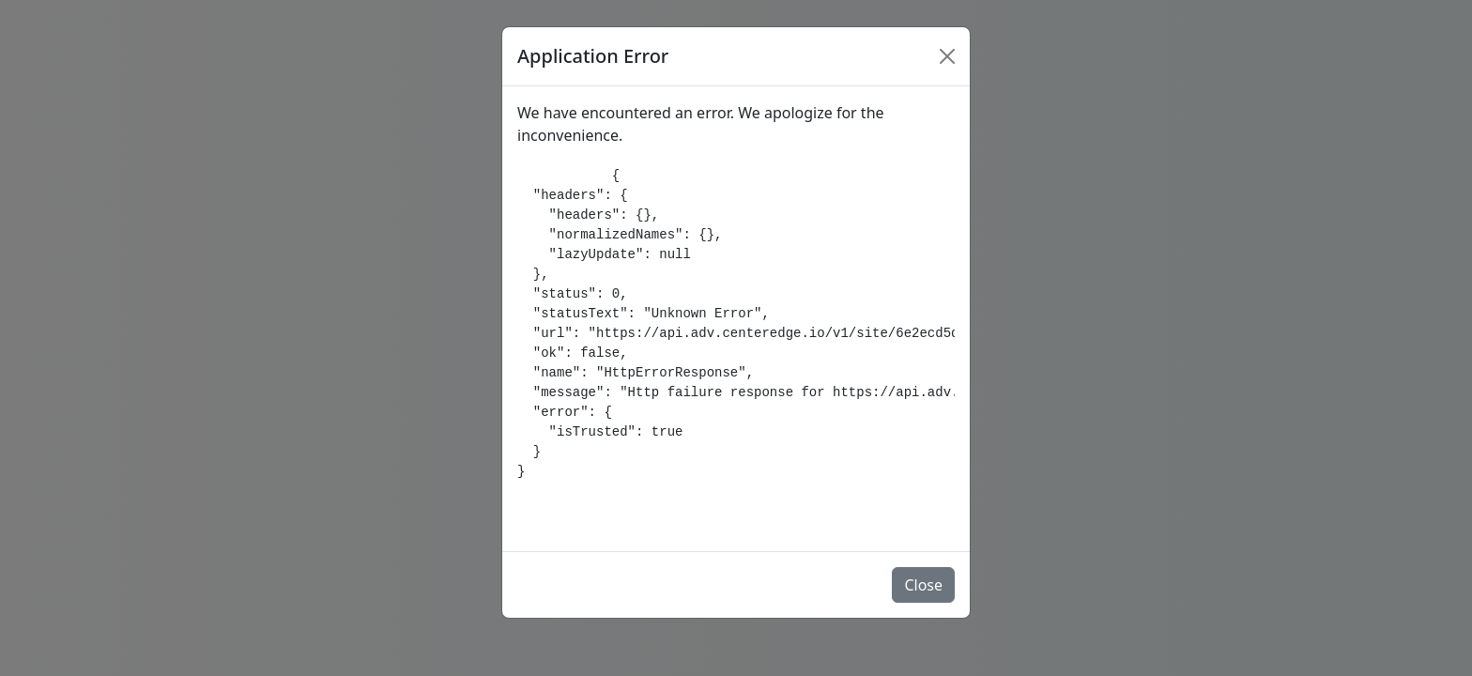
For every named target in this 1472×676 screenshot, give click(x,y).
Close (923, 585)
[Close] (947, 56)
